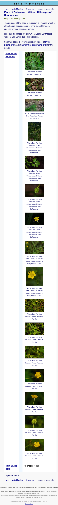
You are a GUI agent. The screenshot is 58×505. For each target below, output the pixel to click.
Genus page (30, 9)
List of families (17, 9)
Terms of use (29, 504)
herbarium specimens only (34, 45)
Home (7, 9)
